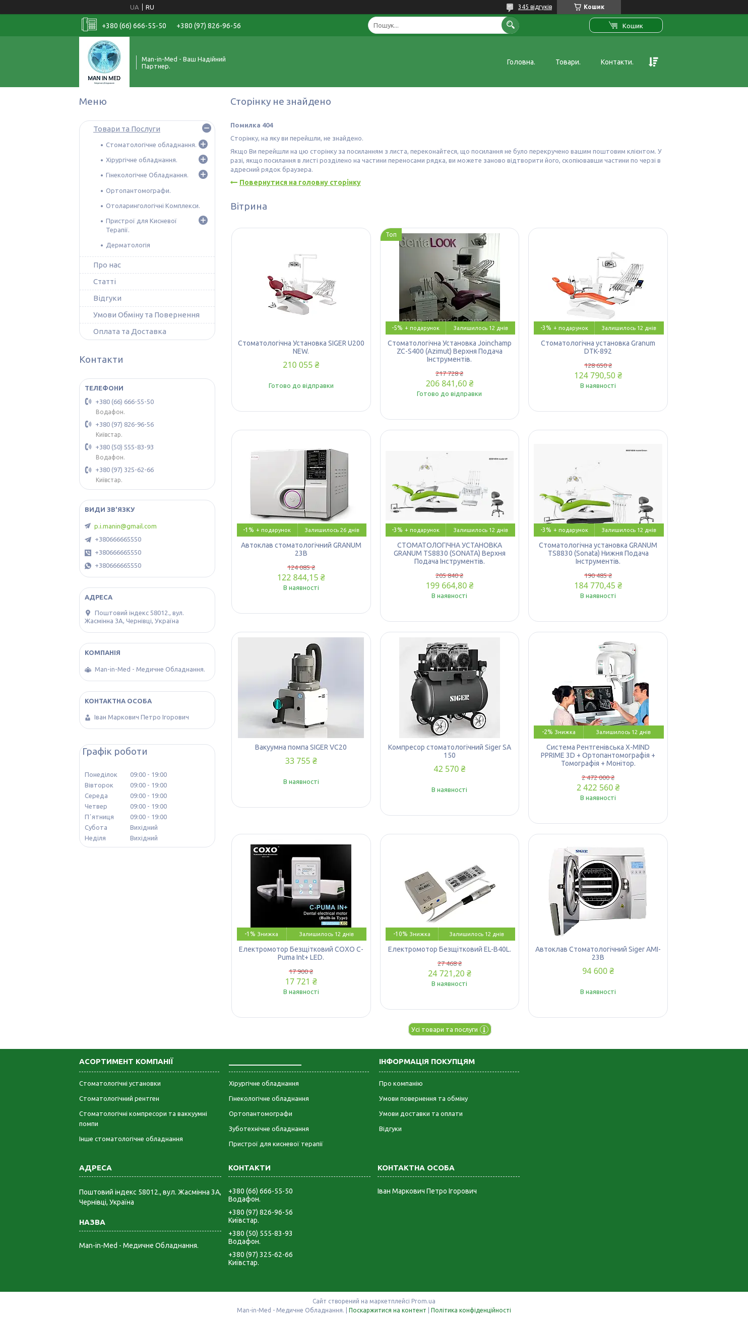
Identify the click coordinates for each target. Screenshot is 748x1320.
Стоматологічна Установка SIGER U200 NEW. (301, 347)
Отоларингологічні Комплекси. (153, 205)
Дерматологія (128, 244)
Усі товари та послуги (444, 1029)
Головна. (521, 62)
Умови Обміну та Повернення (146, 314)
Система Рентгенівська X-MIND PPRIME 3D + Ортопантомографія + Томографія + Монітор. (598, 755)
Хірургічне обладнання (264, 1083)
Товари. (568, 62)
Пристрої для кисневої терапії (276, 1143)
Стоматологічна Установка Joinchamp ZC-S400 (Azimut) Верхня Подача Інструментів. (450, 351)
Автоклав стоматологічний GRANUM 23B (301, 549)
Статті (104, 281)
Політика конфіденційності (471, 1310)
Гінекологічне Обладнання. (147, 174)
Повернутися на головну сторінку (300, 182)
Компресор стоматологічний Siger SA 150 (449, 751)
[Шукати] (510, 25)
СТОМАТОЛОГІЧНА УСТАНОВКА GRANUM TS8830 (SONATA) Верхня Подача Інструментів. (450, 553)
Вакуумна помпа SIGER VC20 (301, 747)
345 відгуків (535, 7)
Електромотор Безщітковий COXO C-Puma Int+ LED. (301, 953)
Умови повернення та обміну (423, 1098)
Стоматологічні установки (120, 1083)
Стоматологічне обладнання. (151, 144)
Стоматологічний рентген (119, 1098)
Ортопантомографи (260, 1113)
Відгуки (107, 298)
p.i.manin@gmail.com (125, 526)
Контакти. (617, 62)
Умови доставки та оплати (421, 1113)
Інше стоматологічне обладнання (131, 1138)
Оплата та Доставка (129, 331)
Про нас (107, 264)
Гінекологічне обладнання (269, 1098)
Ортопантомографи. (138, 190)
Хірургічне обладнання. (141, 159)
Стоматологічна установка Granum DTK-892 (598, 347)
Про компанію (401, 1083)
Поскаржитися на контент (387, 1310)
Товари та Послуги (126, 128)
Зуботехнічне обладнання (269, 1128)
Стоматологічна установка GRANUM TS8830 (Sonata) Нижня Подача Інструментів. (598, 553)
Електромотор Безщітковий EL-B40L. (449, 949)
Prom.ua (423, 1301)
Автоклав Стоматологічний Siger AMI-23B (598, 953)
